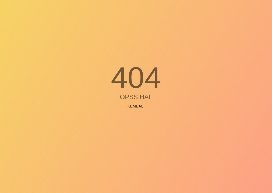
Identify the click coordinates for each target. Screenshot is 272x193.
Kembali (136, 106)
